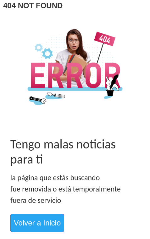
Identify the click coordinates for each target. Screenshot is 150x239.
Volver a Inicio (37, 223)
